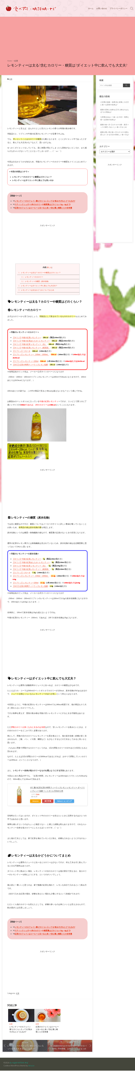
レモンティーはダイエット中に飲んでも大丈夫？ (39, 286)
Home (10, 61)
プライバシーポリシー (118, 8)
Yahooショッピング (64, 805)
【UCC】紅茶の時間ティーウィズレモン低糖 (31, 368)
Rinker (37, 798)
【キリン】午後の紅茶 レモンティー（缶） (31, 345)
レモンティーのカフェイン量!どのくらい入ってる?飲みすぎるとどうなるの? (47, 201)
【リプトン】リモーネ (22, 352)
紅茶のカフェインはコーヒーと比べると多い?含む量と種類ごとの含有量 (45, 208)
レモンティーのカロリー (33, 277)
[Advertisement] (67, 37)
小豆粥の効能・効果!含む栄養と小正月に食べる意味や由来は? (114, 103)
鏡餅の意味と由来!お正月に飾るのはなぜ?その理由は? (114, 111)
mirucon (31, 1070)
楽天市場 (47, 805)
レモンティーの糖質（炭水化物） (36, 282)
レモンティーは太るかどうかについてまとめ (37, 291)
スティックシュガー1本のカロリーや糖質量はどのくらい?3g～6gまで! (44, 204)
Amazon (35, 805)
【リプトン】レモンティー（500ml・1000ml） (32, 355)
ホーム (90, 8)
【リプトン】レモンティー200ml (26, 362)
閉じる (49, 268)
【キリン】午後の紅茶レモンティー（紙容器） (32, 348)
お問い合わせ (101, 8)
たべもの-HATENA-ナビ (20, 1067)
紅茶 (17, 61)
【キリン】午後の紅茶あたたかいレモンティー (32, 341)
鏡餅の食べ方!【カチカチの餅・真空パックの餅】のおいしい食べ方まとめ (114, 128)
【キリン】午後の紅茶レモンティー (28, 338)
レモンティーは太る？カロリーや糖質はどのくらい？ (41, 273)
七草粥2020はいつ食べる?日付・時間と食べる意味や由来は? (114, 119)
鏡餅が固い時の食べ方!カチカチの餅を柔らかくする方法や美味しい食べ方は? (114, 139)
